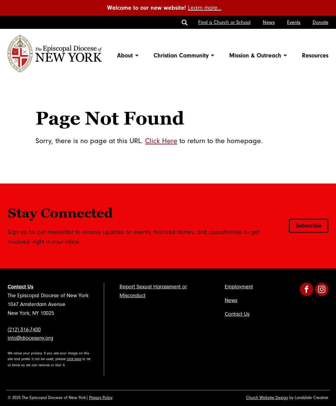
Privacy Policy (101, 398)
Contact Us (20, 287)
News (269, 22)
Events (293, 22)
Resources (315, 55)
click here (74, 359)
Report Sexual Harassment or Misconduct (153, 291)
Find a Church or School (224, 22)
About (125, 55)
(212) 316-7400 (24, 329)
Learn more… (205, 8)
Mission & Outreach (255, 55)
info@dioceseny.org (30, 338)
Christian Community (181, 55)
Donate (320, 22)
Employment (239, 287)
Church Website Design (267, 397)
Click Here (161, 141)
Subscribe (308, 225)
